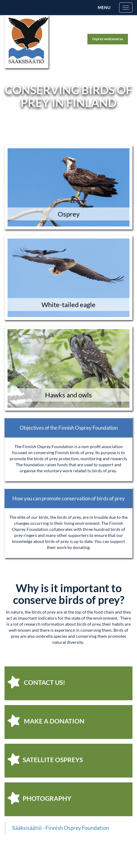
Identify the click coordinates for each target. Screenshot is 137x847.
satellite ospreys (45, 759)
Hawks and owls (68, 395)
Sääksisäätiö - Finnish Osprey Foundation (60, 828)
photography (39, 798)
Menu (104, 7)
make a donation (46, 720)
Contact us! (36, 682)
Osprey (69, 214)
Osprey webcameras (107, 39)
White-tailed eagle (68, 304)
